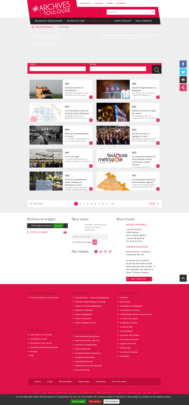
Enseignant (121, 3)
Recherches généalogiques (42, 293)
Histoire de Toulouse (44, 27)
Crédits (50, 382)
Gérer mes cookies (119, 382)
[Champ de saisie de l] (90, 236)
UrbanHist (124, 298)
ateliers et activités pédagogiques (88, 306)
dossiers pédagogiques (83, 314)
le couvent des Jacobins (129, 319)
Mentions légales (65, 382)
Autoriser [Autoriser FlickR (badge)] (58, 226)
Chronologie (64, 27)
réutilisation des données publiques (44, 347)
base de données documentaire (87, 336)
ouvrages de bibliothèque (85, 357)
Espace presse (84, 382)
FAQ (31, 356)
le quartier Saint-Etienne (129, 335)
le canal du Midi (126, 327)
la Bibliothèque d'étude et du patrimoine (136, 314)
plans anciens (125, 302)
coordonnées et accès (38, 339)
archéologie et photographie (131, 306)
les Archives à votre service (40, 343)
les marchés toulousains (129, 339)
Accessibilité (100, 382)
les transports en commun (130, 310)
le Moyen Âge (125, 348)
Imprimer (183, 79)
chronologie (124, 356)
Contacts (37, 382)
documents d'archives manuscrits (87, 353)
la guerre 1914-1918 (128, 344)
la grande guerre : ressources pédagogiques (92, 298)
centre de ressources (83, 319)
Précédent (38, 203)
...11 (112, 204)
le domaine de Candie (128, 323)
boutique (33, 351)
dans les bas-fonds (82, 370)
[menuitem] (49, 21)
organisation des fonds (84, 361)
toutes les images (39, 232)
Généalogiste (85, 3)
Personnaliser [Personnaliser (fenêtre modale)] (111, 401)
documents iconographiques (86, 345)
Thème (32, 64)
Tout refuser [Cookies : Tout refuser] (94, 401)
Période (93, 64)
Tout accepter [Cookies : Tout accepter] (78, 401)
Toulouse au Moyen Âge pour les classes (90, 302)
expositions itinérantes (84, 310)
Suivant (152, 203)
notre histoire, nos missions (41, 335)
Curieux (110, 3)
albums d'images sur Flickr (85, 323)
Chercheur (98, 3)
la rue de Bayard (126, 331)
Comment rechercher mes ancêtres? (44, 298)
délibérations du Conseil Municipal (88, 366)
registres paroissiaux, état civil (87, 341)
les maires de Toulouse (129, 352)
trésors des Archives (82, 349)
